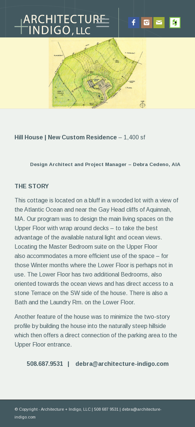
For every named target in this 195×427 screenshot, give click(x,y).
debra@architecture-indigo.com (122, 364)
